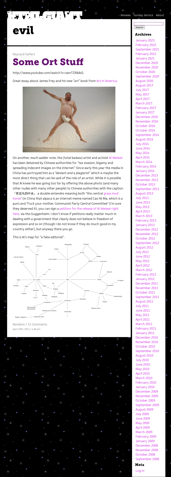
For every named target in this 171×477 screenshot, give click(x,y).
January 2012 (145, 279)
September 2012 (147, 243)
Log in (140, 471)
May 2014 (142, 153)
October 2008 (145, 454)
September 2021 (147, 49)
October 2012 (145, 238)
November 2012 (147, 234)
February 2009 (146, 436)
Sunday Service (143, 15)
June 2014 (143, 148)
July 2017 (142, 90)
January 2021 (145, 58)
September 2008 (147, 459)
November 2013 (147, 180)
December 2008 (147, 445)
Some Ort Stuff (48, 62)
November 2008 (147, 450)
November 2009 (147, 396)
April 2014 (143, 157)
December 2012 (147, 229)
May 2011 (142, 315)
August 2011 (144, 301)
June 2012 (143, 256)
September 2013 (147, 189)
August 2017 (144, 85)
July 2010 (142, 360)
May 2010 (142, 369)
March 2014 (144, 162)
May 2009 (142, 423)
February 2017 (146, 108)
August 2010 (144, 355)
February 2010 (146, 382)
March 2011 (144, 324)
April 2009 (143, 427)
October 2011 (145, 292)
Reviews (126, 15)
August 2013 (144, 193)
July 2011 (142, 306)
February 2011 (146, 328)
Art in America (106, 81)
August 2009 (144, 409)
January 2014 (145, 171)
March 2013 (144, 216)
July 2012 (142, 252)
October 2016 (145, 126)
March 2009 (144, 432)
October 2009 (145, 400)
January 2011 (145, 333)
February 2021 (146, 54)
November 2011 (147, 288)
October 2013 (145, 184)
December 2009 (147, 391)
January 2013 (145, 225)
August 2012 (144, 247)
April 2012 (143, 265)
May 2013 (142, 207)
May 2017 (142, 94)
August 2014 (144, 139)
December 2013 (147, 175)
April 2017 (143, 99)
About (160, 15)
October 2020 (145, 72)
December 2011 (147, 283)
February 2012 (146, 274)
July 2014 (142, 144)
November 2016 (147, 121)
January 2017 (145, 112)
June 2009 (143, 418)
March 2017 (144, 103)
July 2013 (142, 198)
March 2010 (144, 378)
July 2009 (142, 414)
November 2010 (147, 342)
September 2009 (147, 405)
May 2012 (142, 261)
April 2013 (143, 211)
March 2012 (144, 270)
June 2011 (143, 310)
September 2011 (147, 297)
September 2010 (147, 351)
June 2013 (143, 202)
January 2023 (145, 40)
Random (19, 324)
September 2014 (147, 135)
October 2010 (145, 346)
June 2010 (143, 364)
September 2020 (147, 76)
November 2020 (147, 67)
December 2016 (147, 117)
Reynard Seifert (24, 54)
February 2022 (146, 45)
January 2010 (145, 387)
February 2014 (146, 166)
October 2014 (145, 130)
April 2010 (143, 373)
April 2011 (143, 319)
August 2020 (144, 81)
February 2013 (146, 220)
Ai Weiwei (115, 158)
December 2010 (147, 337)
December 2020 (147, 63)
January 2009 (145, 441)
